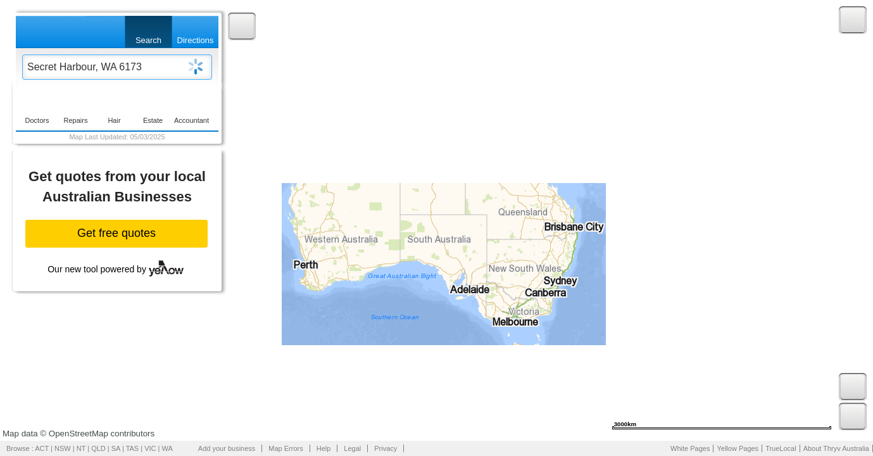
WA (167, 448)
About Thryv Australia (836, 448)
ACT (42, 448)
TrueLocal (780, 448)
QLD (98, 448)
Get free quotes (116, 233)
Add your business (227, 448)
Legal (352, 448)
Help (324, 448)
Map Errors (285, 448)
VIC (150, 448)
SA (115, 448)
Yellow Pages (737, 448)
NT (81, 448)
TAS (132, 448)
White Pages (690, 448)
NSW (62, 448)
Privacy (385, 448)
